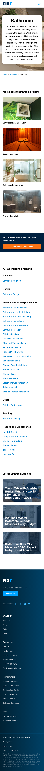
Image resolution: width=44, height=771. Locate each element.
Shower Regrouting (12, 441)
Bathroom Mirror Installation (16, 312)
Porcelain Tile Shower (13, 352)
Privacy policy (7, 742)
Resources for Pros (10, 720)
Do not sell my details (10, 750)
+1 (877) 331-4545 (10, 664)
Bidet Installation (11, 334)
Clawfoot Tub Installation (15, 343)
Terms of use (7, 746)
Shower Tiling (9, 374)
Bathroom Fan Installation (15, 308)
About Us (6, 621)
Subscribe (10, 594)
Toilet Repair (9, 450)
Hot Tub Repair (10, 432)
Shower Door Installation (15, 365)
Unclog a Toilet (10, 454)
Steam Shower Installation (15, 383)
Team (5, 633)
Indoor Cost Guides (10, 681)
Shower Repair (10, 445)
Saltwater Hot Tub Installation (17, 356)
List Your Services (10, 716)
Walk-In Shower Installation (16, 392)
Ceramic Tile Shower (13, 339)
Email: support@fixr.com (12, 668)
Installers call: (8, 651)
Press (5, 625)
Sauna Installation (11, 361)
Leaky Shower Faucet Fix (15, 436)
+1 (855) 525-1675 (10, 655)
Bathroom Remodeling (13, 321)
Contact (6, 647)
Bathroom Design (11, 294)
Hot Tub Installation (12, 347)
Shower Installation (12, 369)
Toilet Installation (11, 387)
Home (5, 74)
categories (13, 74)
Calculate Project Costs (22, 246)
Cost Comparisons (10, 694)
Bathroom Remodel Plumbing (17, 316)
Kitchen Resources (10, 699)
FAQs (5, 629)
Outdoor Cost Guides (11, 686)
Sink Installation (10, 378)
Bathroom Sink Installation (15, 325)
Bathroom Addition (12, 281)
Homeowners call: (10, 660)
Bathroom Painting (12, 418)
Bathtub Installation (12, 330)
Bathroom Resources (11, 703)
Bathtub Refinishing (12, 405)
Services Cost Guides (11, 690)
